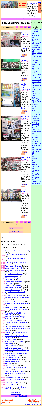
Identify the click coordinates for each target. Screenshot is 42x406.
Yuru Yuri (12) (36, 181)
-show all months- (16, 392)
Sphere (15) (35, 162)
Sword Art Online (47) (35, 61)
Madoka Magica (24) (35, 107)
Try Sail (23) (36, 120)
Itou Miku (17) (36, 143)
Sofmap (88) (36, 47)
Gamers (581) (36, 30)
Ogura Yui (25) (36, 105)
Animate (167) (36, 43)
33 (21, 27)
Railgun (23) (36, 114)
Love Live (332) (35, 32)
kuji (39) (34, 72)
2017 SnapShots (16, 232)
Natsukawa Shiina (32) (35, 98)
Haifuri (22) (35, 126)
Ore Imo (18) (36, 141)
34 (25, 27)
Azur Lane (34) (36, 80)
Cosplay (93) (36, 45)
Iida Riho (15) (36, 164)
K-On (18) (35, 135)
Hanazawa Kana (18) (35, 138)
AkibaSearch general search (10, 403)
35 (29, 27)
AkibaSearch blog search (33, 403)
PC (16, 19)
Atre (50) (34, 59)
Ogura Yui (24, 48)
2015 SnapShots (16, 228)
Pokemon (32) (36, 93)
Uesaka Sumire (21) (35, 129)
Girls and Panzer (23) (35, 117)
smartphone (23, 19)
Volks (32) (35, 95)
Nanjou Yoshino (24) (36, 111)
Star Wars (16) (36, 149)
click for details (24, 55)
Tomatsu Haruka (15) (35, 159)
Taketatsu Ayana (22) (35, 123)
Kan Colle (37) (36, 78)
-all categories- (16, 394)
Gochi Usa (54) (37, 56)
